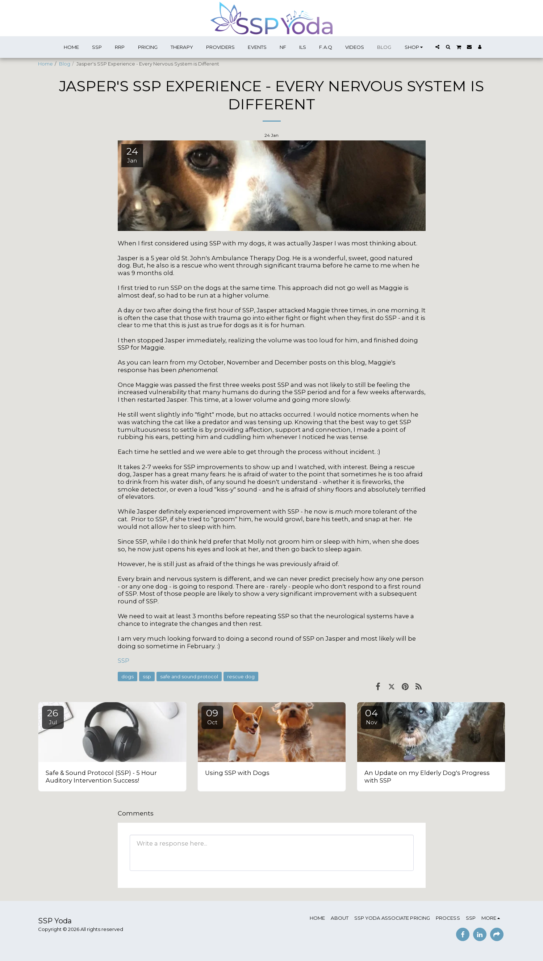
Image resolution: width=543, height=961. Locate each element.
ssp (147, 676)
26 (53, 716)
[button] (437, 47)
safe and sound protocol (189, 676)
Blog (64, 64)
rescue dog (241, 676)
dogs (127, 676)
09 (212, 716)
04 (372, 716)
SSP (123, 660)
